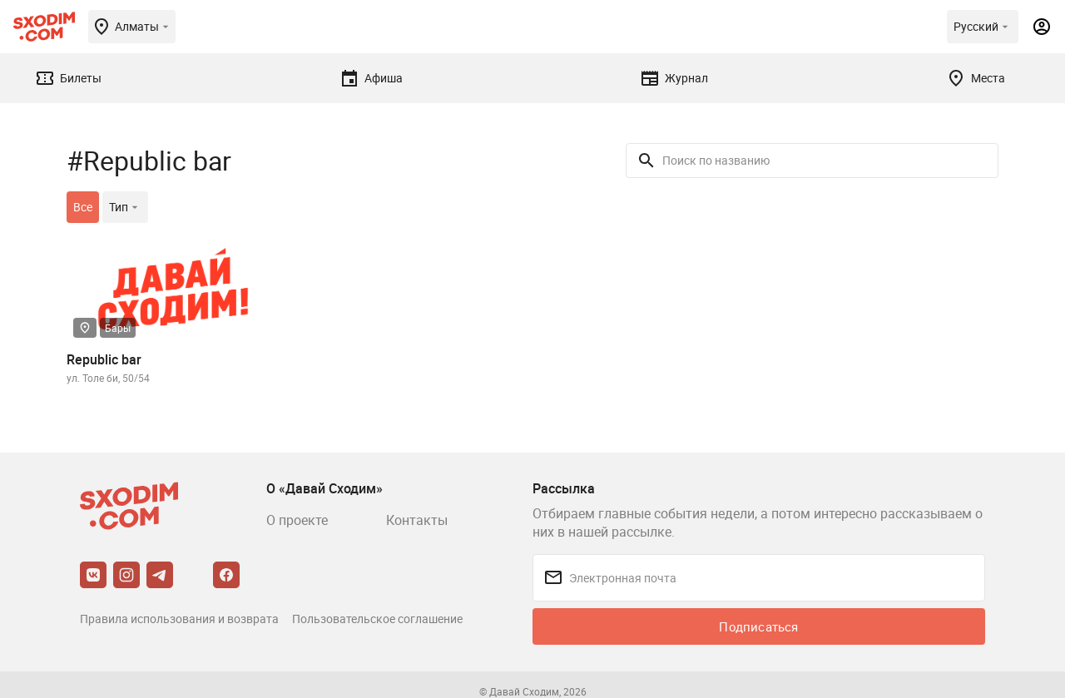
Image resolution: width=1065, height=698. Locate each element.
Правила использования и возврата (179, 618)
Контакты (417, 520)
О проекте (297, 520)
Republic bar (104, 359)
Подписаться (758, 626)
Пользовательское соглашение (377, 618)
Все (82, 207)
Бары (118, 327)
